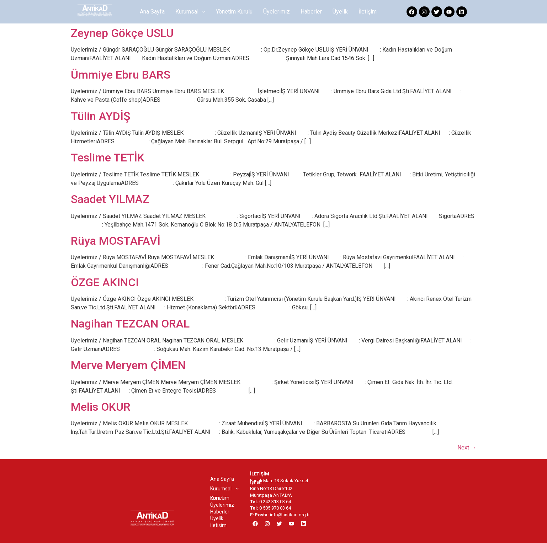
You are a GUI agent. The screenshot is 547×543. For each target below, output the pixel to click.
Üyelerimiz (276, 11)
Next (466, 447)
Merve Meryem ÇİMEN (128, 365)
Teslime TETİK (107, 157)
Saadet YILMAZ (110, 199)
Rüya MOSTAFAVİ (115, 240)
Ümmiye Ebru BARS (120, 74)
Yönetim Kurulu (234, 11)
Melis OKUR (101, 407)
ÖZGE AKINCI (105, 282)
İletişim (368, 11)
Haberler (311, 11)
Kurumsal (190, 11)
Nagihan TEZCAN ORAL (130, 323)
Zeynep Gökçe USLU (122, 33)
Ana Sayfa (152, 11)
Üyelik (340, 11)
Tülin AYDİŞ (100, 116)
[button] (190, 12)
